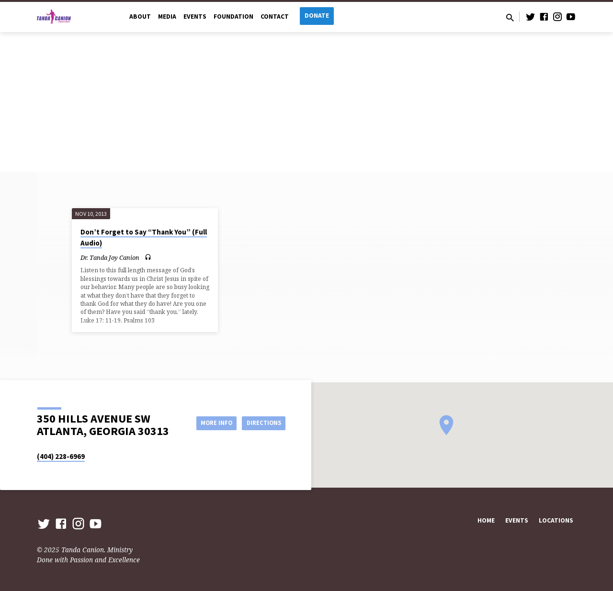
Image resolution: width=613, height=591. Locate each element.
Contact (275, 16)
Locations (556, 520)
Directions (261, 422)
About (140, 16)
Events (194, 16)
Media (167, 16)
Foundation (233, 16)
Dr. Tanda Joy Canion (109, 257)
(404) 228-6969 (61, 456)
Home (486, 520)
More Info (208, 422)
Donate (317, 15)
